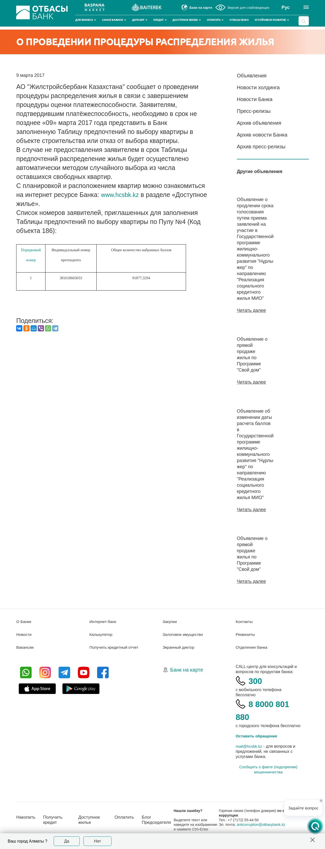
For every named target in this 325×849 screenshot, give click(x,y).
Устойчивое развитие (272, 20)
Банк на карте (186, 669)
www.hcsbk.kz (121, 194)
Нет (97, 841)
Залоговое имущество (184, 634)
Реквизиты (246, 634)
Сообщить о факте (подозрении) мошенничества (268, 769)
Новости (24, 634)
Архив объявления (259, 123)
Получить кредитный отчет (114, 647)
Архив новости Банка (262, 135)
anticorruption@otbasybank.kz (263, 824)
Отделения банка (252, 647)
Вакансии (25, 647)
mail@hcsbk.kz (249, 746)
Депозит (139, 20)
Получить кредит (54, 819)
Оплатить (215, 20)
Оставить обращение (257, 735)
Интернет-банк (103, 621)
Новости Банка (255, 99)
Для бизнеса (85, 20)
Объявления (252, 75)
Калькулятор (101, 634)
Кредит (160, 20)
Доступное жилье (186, 20)
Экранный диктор (179, 647)
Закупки (170, 621)
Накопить (26, 816)
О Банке (24, 621)
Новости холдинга (258, 87)
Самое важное (114, 20)
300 (255, 680)
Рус (286, 7)
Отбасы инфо (239, 20)
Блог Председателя (159, 819)
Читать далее (251, 310)
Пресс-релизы (254, 111)
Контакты (244, 621)
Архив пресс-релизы (261, 146)
